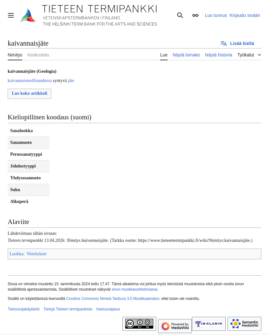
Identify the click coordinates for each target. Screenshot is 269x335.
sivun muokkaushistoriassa (134, 289)
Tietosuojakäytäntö (24, 309)
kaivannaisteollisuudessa (30, 80)
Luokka (16, 253)
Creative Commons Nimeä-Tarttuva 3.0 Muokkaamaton (112, 298)
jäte (71, 80)
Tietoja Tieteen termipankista (67, 309)
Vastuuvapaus (108, 309)
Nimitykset (37, 253)
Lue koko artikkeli (29, 93)
